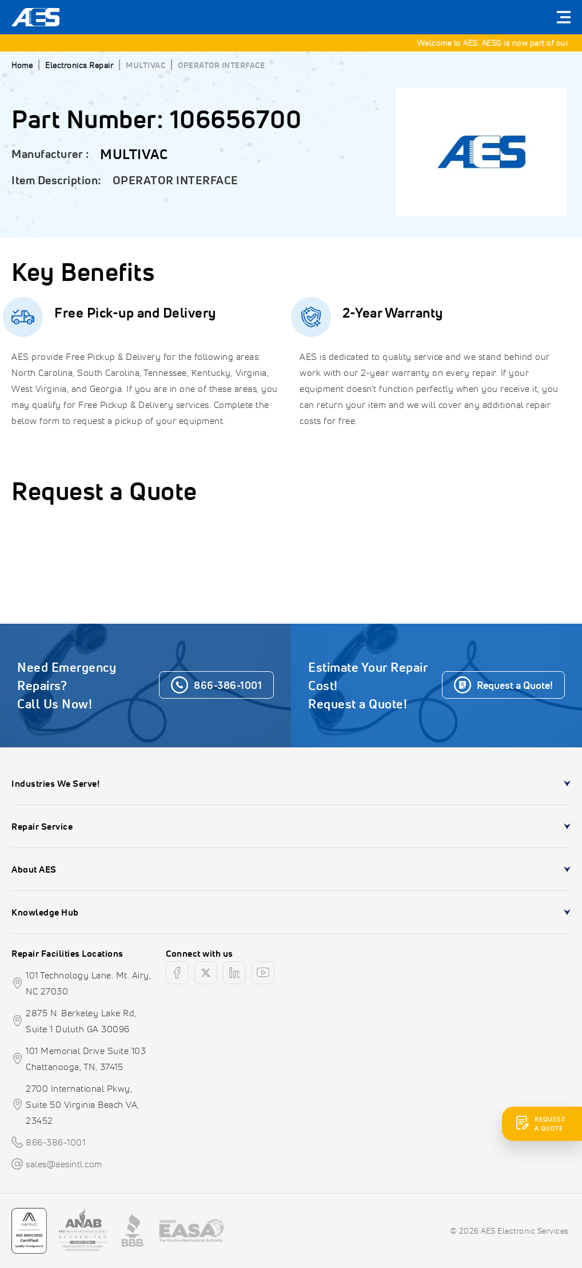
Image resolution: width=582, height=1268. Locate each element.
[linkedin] (234, 972)
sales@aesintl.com (64, 1164)
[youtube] (263, 972)
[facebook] (177, 972)
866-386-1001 (55, 1142)
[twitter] (205, 972)
